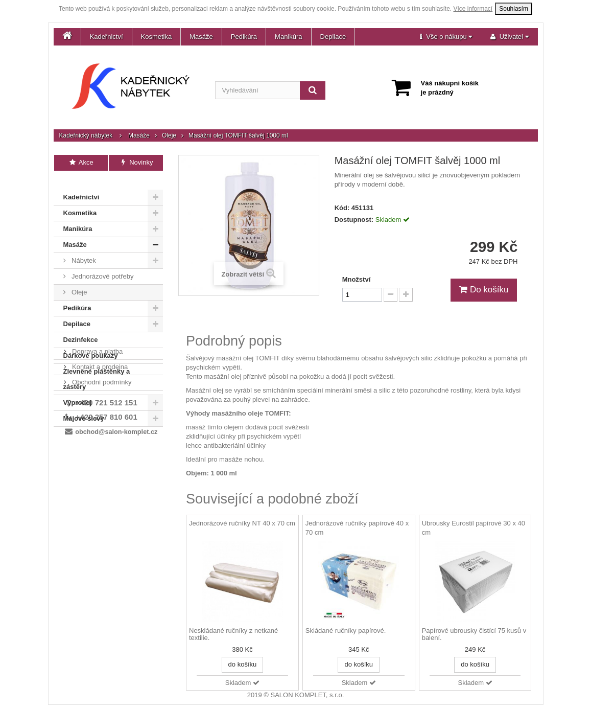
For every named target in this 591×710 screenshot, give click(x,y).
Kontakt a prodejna (99, 448)
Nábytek (83, 249)
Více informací (473, 8)
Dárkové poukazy (90, 344)
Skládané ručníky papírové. (345, 630)
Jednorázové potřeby (102, 264)
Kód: (342, 208)
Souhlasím (513, 8)
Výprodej (77, 391)
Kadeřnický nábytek (86, 135)
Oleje (169, 135)
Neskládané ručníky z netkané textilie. (233, 634)
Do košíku (483, 289)
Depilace (333, 36)
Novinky (136, 162)
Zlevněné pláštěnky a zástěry (96, 367)
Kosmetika (156, 36)
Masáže (201, 36)
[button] (446, 36)
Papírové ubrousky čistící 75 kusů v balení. (474, 634)
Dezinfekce (80, 328)
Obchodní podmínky (101, 464)
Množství (356, 279)
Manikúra (288, 36)
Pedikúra (244, 36)
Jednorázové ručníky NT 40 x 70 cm (242, 523)
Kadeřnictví (106, 36)
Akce (80, 162)
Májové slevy (83, 406)
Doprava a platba (96, 433)
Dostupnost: (354, 219)
